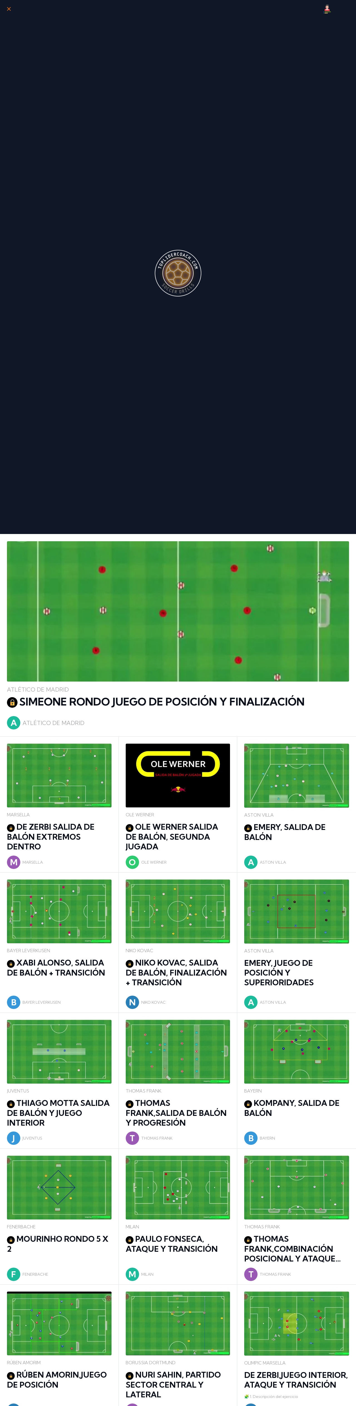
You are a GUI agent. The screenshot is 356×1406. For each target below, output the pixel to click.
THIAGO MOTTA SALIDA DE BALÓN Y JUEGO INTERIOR (58, 1113)
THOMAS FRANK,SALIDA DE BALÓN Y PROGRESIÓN (176, 1113)
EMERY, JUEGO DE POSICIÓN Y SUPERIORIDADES (279, 972)
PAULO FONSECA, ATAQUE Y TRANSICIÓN (172, 1244)
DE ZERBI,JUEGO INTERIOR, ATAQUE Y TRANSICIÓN (296, 1380)
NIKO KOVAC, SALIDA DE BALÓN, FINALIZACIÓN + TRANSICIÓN (176, 972)
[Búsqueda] (341, 9)
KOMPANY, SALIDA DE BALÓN (292, 1108)
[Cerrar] (9, 9)
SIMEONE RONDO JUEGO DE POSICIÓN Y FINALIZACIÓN (156, 701)
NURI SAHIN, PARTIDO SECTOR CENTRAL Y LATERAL (173, 1384)
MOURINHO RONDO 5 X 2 (57, 1244)
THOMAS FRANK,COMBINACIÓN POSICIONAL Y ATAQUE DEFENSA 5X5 (289, 1248)
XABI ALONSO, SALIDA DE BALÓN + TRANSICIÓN (56, 968)
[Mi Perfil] (327, 9)
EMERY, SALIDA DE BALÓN (285, 832)
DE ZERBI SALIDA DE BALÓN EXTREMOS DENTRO (51, 836)
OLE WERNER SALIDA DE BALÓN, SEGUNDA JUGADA (172, 836)
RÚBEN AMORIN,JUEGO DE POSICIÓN (57, 1380)
